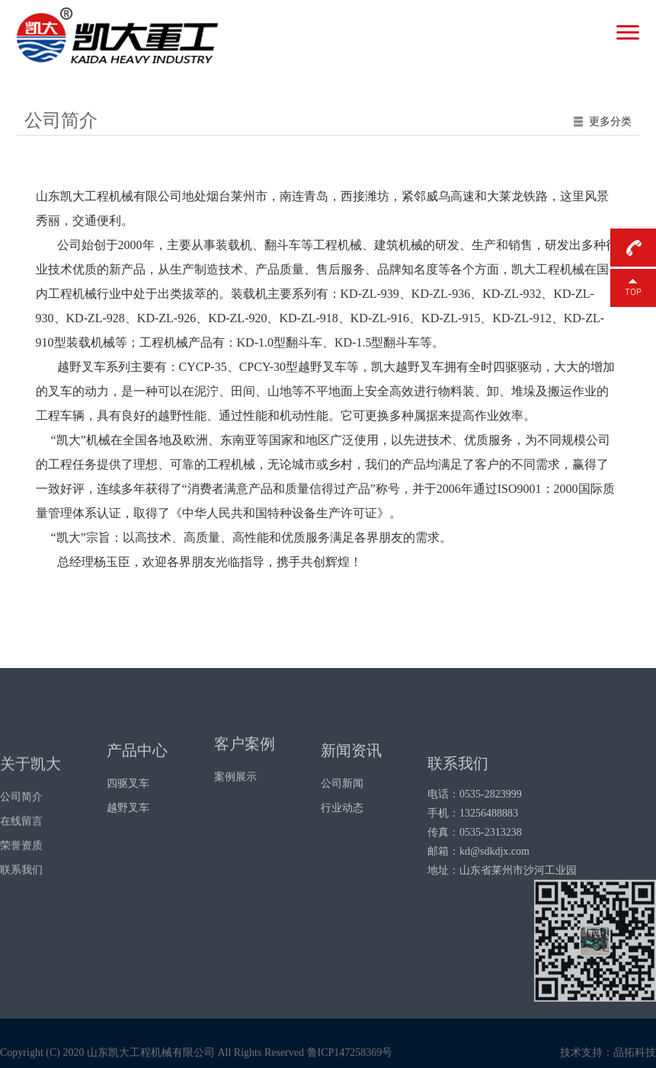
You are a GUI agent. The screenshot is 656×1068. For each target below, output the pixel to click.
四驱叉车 (128, 813)
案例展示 (235, 798)
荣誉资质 (21, 892)
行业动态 (342, 837)
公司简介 (21, 843)
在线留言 (21, 868)
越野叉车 (128, 837)
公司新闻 (342, 813)
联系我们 (21, 917)
